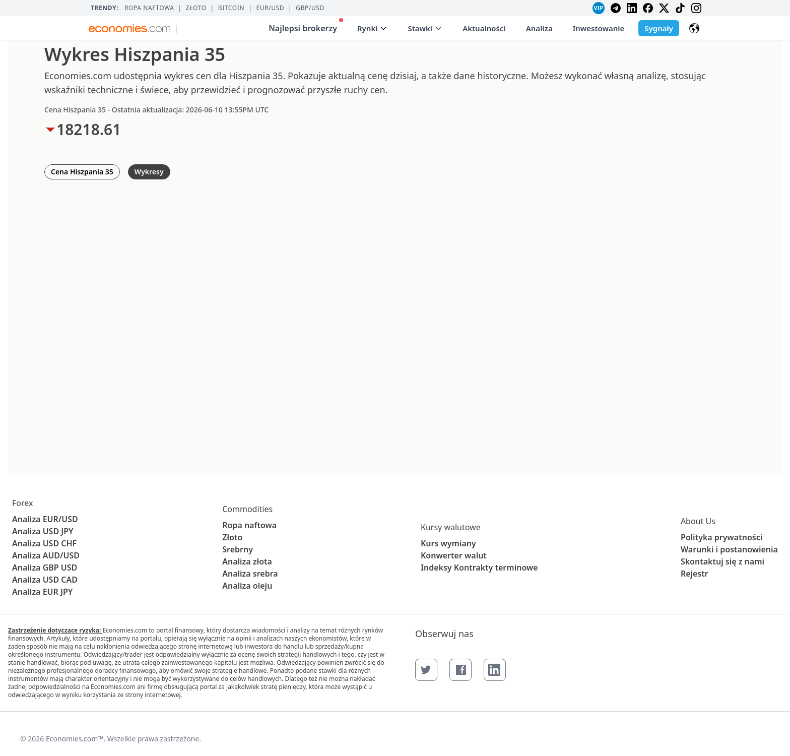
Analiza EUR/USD (45, 519)
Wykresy (149, 171)
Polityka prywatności (721, 537)
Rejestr (694, 573)
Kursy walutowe (451, 527)
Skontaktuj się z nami (722, 561)
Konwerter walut (454, 555)
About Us (698, 521)
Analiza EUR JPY (42, 591)
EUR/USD (270, 8)
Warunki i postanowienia (729, 549)
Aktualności (484, 28)
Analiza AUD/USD (46, 555)
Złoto (196, 8)
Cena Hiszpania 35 (82, 171)
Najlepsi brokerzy (306, 26)
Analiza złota (247, 561)
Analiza (539, 28)
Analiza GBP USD (44, 567)
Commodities (247, 509)
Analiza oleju (247, 585)
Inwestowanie (599, 28)
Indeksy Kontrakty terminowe (479, 567)
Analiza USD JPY (43, 531)
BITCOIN (231, 8)
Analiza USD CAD (45, 579)
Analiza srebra (250, 573)
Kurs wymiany (448, 543)
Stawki (425, 28)
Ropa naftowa (149, 8)
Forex (22, 503)
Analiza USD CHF (44, 543)
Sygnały (658, 28)
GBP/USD (310, 8)
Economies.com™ (74, 738)
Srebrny (237, 549)
